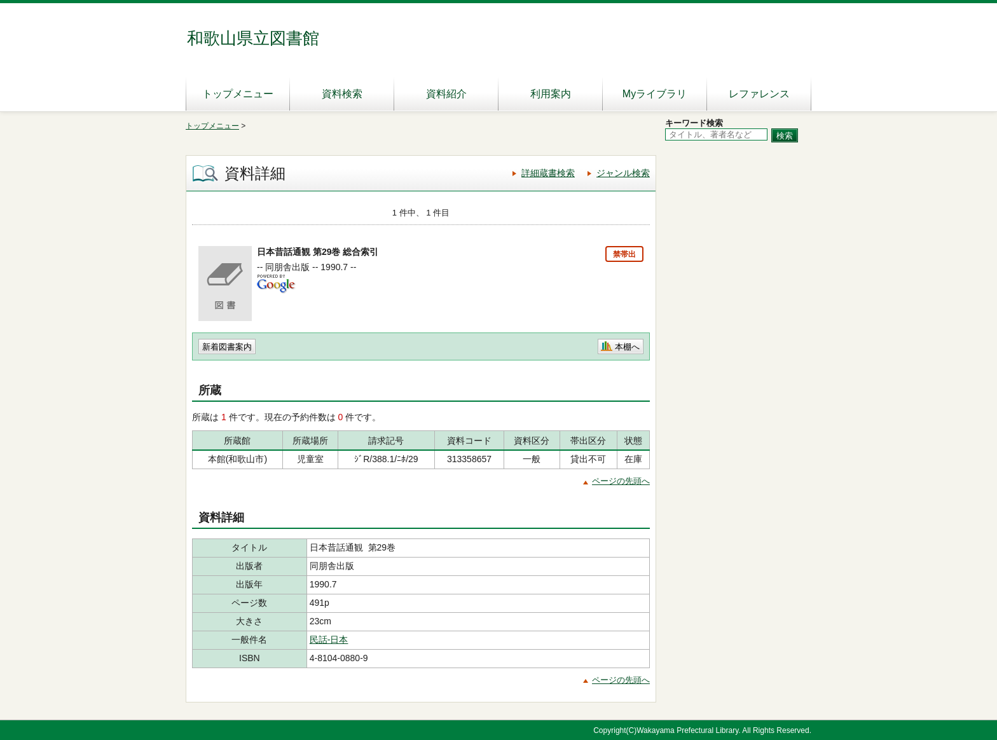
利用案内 (550, 93)
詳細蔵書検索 (548, 173)
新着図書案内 (227, 347)
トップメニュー (237, 93)
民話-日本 (329, 639)
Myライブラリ (654, 93)
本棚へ (627, 347)
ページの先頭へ (621, 481)
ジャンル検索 (623, 173)
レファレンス (759, 93)
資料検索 (342, 93)
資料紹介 (446, 93)
